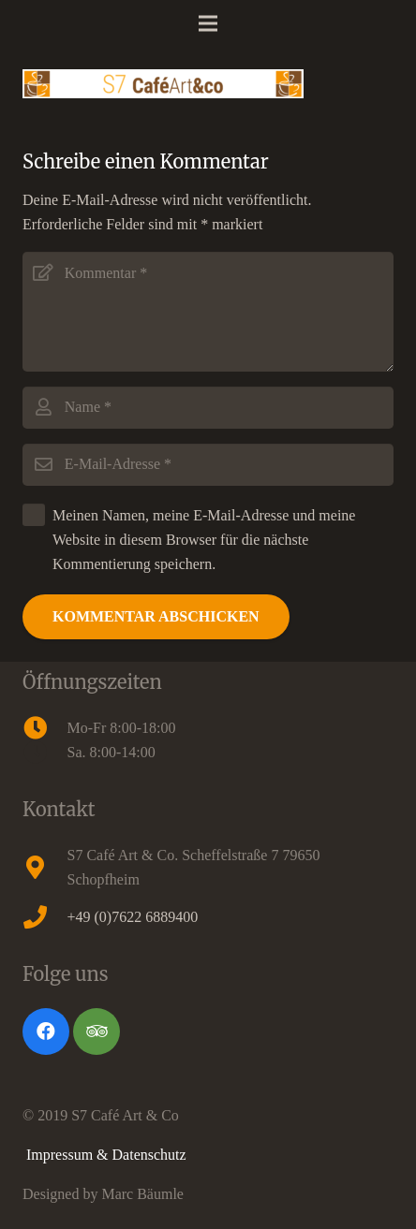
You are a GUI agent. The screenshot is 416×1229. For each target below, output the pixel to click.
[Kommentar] (208, 312)
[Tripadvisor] (96, 1031)
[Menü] (208, 23)
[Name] (208, 408)
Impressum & (69, 1155)
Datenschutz (149, 1155)
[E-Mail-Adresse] (208, 465)
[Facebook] (45, 1031)
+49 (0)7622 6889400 (133, 917)
